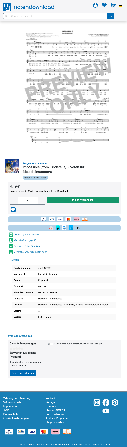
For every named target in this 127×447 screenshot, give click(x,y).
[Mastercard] (44, 431)
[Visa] (32, 431)
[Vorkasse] (67, 431)
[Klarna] (55, 431)
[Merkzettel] (104, 6)
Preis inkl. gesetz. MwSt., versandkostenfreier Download (39, 191)
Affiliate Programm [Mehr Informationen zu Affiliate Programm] (57, 418)
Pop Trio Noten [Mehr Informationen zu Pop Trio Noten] (55, 414)
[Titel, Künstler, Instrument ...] (55, 16)
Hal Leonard (44, 317)
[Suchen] (110, 16)
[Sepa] (21, 431)
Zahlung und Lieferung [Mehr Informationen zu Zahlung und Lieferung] (16, 398)
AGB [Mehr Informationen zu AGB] (6, 410)
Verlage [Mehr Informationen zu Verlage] (50, 402)
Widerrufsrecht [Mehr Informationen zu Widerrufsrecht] (12, 402)
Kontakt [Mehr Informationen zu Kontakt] (50, 398)
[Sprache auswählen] (121, 6)
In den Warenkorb (82, 200)
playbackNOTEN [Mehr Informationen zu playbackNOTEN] (55, 410)
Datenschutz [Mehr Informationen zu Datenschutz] (10, 414)
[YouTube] (106, 413)
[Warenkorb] (113, 6)
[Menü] (120, 16)
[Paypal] (9, 431)
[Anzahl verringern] (14, 201)
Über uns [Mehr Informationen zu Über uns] (51, 406)
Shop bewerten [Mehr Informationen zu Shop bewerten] (55, 422)
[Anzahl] (28, 201)
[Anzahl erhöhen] (41, 201)
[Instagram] (97, 404)
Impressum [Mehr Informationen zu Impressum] (10, 406)
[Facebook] (106, 404)
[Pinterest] (115, 404)
